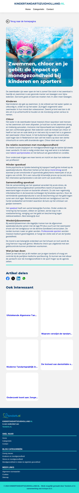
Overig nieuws (7, 453)
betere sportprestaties (20, 153)
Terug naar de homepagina (21, 21)
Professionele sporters (51, 231)
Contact (50, 9)
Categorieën (38, 9)
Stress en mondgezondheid (12, 459)
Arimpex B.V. (47, 489)
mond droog (56, 170)
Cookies (5, 474)
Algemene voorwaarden (11, 472)
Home (28, 9)
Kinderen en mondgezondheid (13, 456)
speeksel (13, 208)
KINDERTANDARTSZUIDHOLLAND (39, 3)
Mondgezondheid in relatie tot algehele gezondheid (21, 462)
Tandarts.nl (6, 427)
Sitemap (5, 477)
